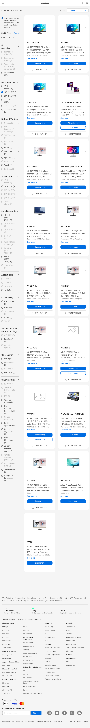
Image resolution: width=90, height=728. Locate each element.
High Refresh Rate (9, 464)
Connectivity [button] (10, 297)
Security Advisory (51, 665)
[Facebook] (64, 713)
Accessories (6, 648)
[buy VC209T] (31, 480)
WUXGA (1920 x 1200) (8, 250)
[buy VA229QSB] (65, 226)
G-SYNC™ (9, 335)
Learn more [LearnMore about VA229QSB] (73, 247)
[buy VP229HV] (32, 166)
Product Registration (52, 655)
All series (38, 619)
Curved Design (8, 418)
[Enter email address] (16, 713)
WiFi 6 (25, 674)
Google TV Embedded (8, 478)
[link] (45, 3)
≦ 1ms (8, 384)
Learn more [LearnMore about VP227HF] (73, 63)
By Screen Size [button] (10, 82)
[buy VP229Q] (64, 286)
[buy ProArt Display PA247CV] (72, 166)
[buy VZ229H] (31, 542)
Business (9, 169)
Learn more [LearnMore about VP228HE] (73, 373)
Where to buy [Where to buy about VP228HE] (73, 368)
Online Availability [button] (10, 46)
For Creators (6, 637)
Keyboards (6, 665)
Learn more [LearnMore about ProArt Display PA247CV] (73, 187)
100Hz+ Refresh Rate (9, 390)
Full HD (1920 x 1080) (8, 259)
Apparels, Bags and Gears (11, 662)
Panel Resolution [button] (10, 211)
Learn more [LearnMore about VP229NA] (73, 501)
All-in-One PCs (7, 690)
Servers (25, 690)
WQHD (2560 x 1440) (9, 243)
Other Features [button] (10, 380)
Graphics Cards (28, 646)
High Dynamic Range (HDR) (9, 409)
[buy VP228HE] (65, 347)
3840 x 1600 (9, 225)
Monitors (5, 683)
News (68, 630)
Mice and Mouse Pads (9, 669)
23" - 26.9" (9, 190)
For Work (5, 634)
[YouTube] (57, 713)
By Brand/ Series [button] (10, 119)
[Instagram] (49, 713)
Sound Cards (27, 657)
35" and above (8, 203)
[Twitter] (72, 713)
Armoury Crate (50, 637)
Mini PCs (26, 630)
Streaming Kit (7, 676)
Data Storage (28, 664)
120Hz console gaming (8, 457)
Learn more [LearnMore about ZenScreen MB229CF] (73, 128)
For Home (5, 630)
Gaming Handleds (8, 655)
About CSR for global (73, 637)
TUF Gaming (9, 136)
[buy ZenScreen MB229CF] (70, 102)
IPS (7, 396)
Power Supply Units (30, 653)
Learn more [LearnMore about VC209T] (40, 501)
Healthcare (8, 142)
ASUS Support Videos (52, 669)
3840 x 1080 (9, 231)
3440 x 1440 (9, 237)
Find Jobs (69, 651)
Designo (9, 161)
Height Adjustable (8, 431)
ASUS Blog (49, 627)
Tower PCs (6, 693)
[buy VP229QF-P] (33, 42)
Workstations (27, 634)
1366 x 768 (8, 266)
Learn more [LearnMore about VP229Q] (73, 307)
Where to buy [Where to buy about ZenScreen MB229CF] (73, 123)
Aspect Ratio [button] (10, 275)
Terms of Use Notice (44, 721)
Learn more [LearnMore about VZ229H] (40, 563)
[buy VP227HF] (65, 42)
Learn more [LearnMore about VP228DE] (40, 368)
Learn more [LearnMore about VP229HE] (40, 307)
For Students (6, 641)
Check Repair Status (52, 676)
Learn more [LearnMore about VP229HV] (40, 187)
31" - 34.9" (9, 198)
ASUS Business (50, 630)
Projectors (6, 686)
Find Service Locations (53, 679)
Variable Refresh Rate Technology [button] (10, 330)
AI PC (47, 634)
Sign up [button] (36, 713)
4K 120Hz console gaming (8, 448)
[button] (3, 3)
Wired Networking (29, 686)
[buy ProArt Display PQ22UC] (72, 414)
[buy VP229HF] (32, 102)
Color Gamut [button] (10, 355)
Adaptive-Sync (8, 346)
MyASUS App (50, 672)
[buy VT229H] (31, 414)
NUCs (25, 627)
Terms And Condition (52, 648)
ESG (67, 662)
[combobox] (78, 10)
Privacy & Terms (50, 651)
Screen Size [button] (10, 176)
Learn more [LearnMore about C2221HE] (40, 247)
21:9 (7, 282)
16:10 (8, 286)
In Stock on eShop (8, 53)
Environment (70, 665)
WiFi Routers (27, 678)
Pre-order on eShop (9, 59)
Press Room (70, 641)
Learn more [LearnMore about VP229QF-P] (40, 63)
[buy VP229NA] (65, 480)
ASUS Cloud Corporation (75, 648)
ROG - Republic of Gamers (9, 129)
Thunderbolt (9, 312)
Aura (46, 641)
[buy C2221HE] (31, 226)
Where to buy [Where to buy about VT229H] (39, 435)
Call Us (47, 662)
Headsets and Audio (9, 672)
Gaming (9, 123)
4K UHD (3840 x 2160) (8, 217)
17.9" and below (8, 181)
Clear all (16, 33)
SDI (7, 321)
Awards (69, 634)
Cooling (26, 650)
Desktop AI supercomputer (32, 693)
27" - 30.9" (9, 194)
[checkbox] (9, 123)
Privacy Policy (58, 721)
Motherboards (28, 643)
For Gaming (6, 644)
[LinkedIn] (79, 713)
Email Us (48, 658)
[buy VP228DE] (32, 347)
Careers (69, 655)
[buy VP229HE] (32, 286)
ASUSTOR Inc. (71, 644)
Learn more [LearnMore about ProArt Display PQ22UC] (73, 435)
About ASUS (70, 627)
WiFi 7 (25, 671)
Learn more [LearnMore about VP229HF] (40, 123)
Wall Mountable (8, 440)
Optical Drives (28, 660)
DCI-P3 (8, 369)
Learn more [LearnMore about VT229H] (40, 439)
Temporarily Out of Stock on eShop (9, 66)
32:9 (7, 279)
